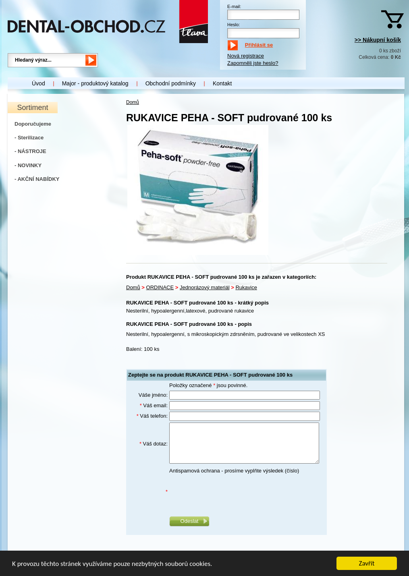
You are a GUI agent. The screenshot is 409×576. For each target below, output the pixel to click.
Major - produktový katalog (95, 83)
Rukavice (246, 287)
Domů (132, 102)
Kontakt (222, 83)
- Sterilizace (29, 138)
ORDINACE (160, 287)
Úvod (38, 83)
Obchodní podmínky (170, 83)
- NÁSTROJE (30, 151)
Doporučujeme (33, 124)
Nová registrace (245, 56)
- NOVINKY (28, 165)
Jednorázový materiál (205, 287)
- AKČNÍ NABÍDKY (37, 179)
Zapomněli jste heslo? (252, 63)
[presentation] (230, 492)
